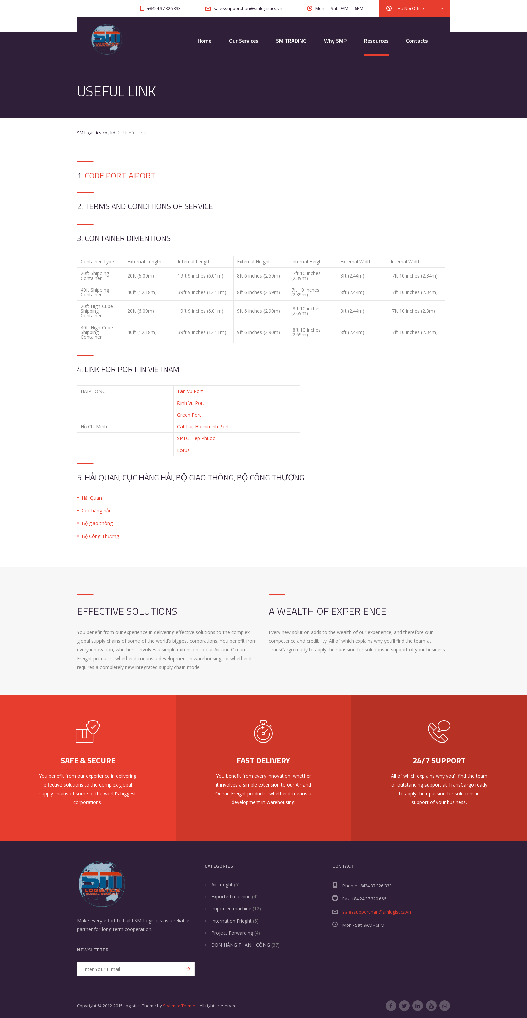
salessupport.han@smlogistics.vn (376, 912)
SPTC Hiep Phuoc (196, 438)
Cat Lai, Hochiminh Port (203, 426)
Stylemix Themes (180, 1006)
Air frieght (222, 884)
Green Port (189, 415)
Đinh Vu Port (190, 403)
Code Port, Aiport (120, 175)
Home (204, 41)
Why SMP (335, 41)
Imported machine (231, 908)
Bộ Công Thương (100, 536)
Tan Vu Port (190, 391)
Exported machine (231, 896)
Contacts (417, 41)
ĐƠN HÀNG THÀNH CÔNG (240, 945)
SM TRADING (291, 41)
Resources (376, 41)
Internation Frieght (231, 921)
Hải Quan (92, 498)
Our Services (243, 41)
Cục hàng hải (96, 510)
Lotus (183, 450)
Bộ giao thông (97, 523)
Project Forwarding (232, 933)
